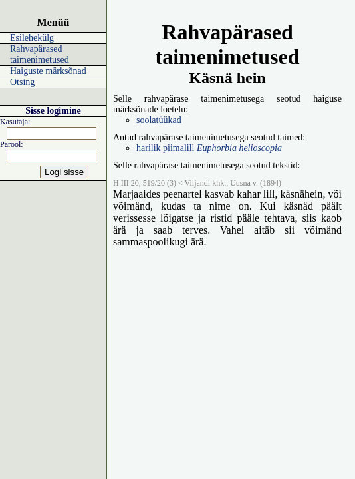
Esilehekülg (32, 38)
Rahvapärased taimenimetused (39, 54)
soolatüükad (158, 120)
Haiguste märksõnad (48, 71)
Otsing (22, 82)
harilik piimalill (209, 148)
